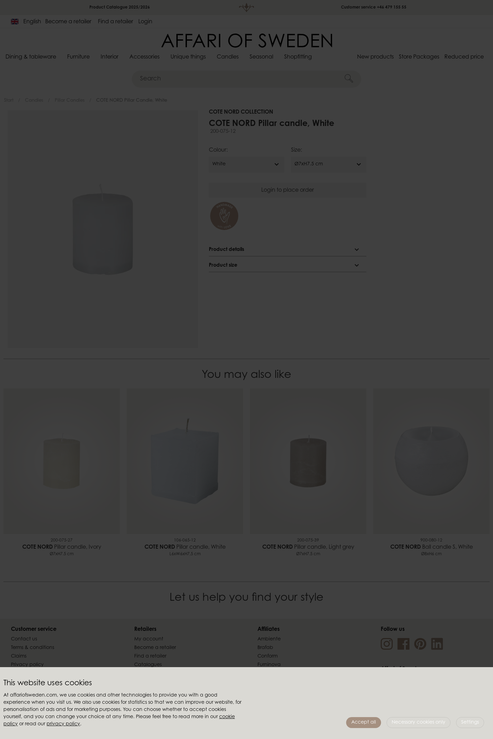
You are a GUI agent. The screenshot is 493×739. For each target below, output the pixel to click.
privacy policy (63, 724)
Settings (470, 722)
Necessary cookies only (418, 722)
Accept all (363, 722)
